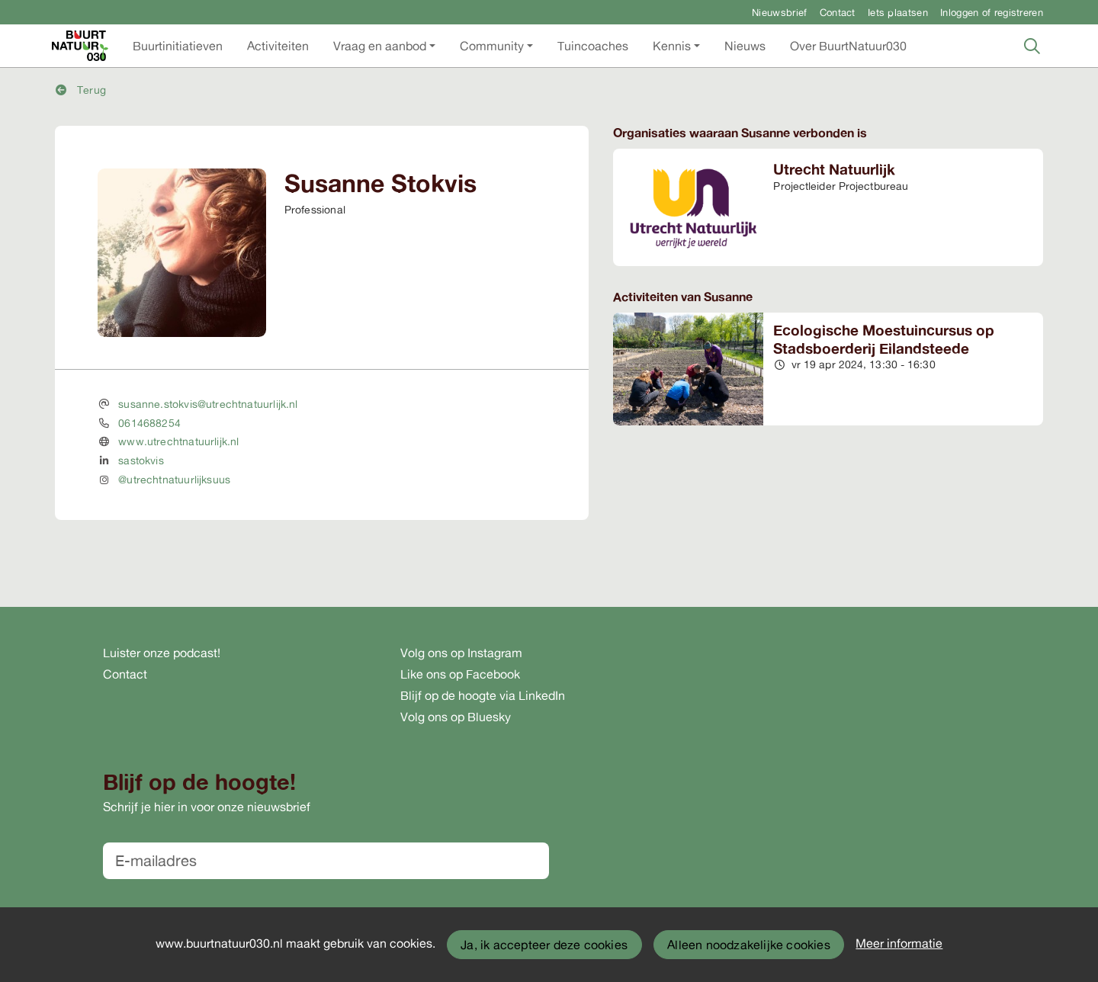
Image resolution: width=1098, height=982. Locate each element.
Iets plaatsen (898, 12)
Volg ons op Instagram (461, 652)
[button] (177, 45)
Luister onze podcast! (161, 652)
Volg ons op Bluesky (455, 716)
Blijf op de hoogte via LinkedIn (482, 695)
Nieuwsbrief (779, 12)
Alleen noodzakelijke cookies (748, 944)
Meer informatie (899, 943)
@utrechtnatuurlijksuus (174, 479)
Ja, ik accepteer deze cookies (544, 944)
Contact (838, 12)
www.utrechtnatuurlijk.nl (178, 441)
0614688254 (149, 422)
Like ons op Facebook (460, 674)
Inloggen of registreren (991, 12)
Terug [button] (81, 89)
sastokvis (141, 460)
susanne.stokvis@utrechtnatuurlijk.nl (207, 403)
